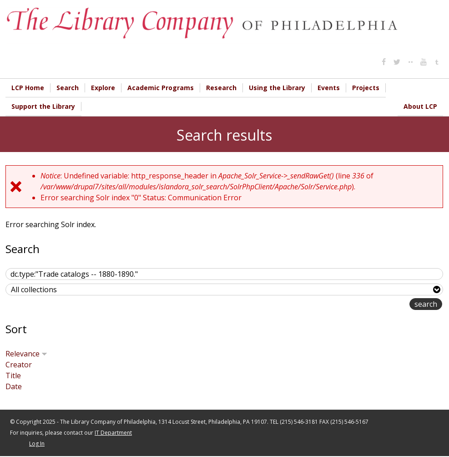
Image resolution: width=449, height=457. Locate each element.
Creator (18, 366)
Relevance (26, 355)
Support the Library (43, 106)
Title (13, 376)
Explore (103, 87)
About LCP (420, 106)
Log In (37, 444)
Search (67, 87)
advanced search (380, 306)
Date (13, 387)
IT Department (113, 433)
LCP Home (27, 87)
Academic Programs (160, 87)
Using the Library (277, 87)
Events (329, 87)
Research (221, 87)
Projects (365, 87)
